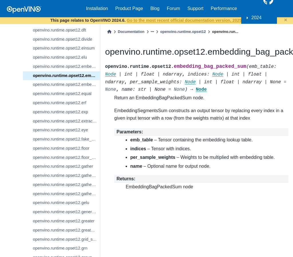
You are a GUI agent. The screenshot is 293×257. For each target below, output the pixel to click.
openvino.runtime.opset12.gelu (61, 202)
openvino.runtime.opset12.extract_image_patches (66, 121)
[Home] (109, 32)
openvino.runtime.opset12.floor (61, 148)
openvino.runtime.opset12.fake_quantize (66, 139)
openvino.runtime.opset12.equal (62, 93)
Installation (97, 8)
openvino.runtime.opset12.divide (62, 39)
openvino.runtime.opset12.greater (63, 221)
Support (195, 8)
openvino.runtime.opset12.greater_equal (66, 230)
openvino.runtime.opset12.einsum (64, 48)
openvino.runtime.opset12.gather (63, 166)
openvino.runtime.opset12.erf (59, 102)
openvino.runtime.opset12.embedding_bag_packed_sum (66, 75)
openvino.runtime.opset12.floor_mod (66, 157)
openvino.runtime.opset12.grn (60, 248)
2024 (257, 17)
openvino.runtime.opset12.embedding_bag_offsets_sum (66, 66)
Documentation (131, 31)
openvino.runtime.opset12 (183, 31)
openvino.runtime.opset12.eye (60, 130)
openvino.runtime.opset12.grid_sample (66, 239)
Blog (154, 8)
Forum (173, 8)
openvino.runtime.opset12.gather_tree (66, 193)
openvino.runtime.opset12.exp (60, 112)
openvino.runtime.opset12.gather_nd (66, 184)
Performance (224, 8)
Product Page (129, 8)
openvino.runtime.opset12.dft (59, 30)
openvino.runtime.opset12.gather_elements (66, 175)
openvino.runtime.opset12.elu (60, 57)
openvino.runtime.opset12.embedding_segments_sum (66, 84)
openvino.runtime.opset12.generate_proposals (66, 211)
